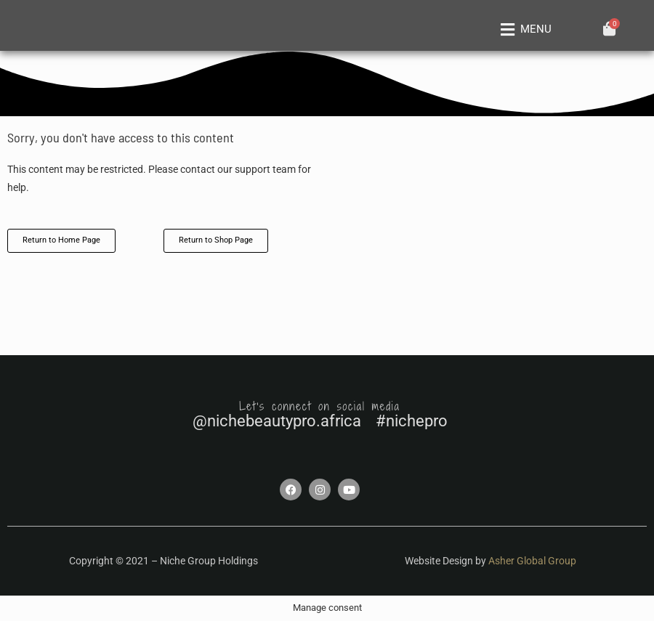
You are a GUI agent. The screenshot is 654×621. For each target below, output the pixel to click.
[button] (523, 30)
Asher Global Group (532, 561)
